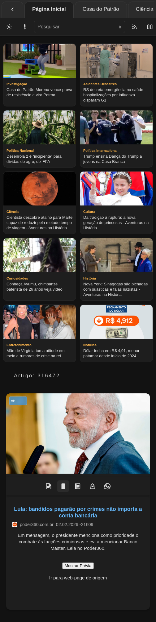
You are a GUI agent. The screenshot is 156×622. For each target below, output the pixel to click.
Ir (120, 27)
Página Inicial (49, 9)
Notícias (20, 401)
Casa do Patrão (101, 9)
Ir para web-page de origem (78, 577)
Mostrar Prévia (78, 565)
